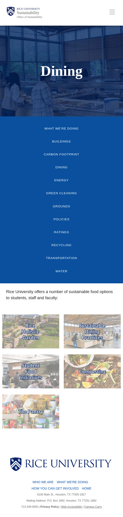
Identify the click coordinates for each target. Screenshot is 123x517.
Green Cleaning (61, 193)
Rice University (28, 8)
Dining (61, 167)
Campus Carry (93, 506)
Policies (62, 219)
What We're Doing (61, 128)
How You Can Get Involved (55, 488)
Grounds (61, 206)
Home (86, 488)
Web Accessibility (71, 506)
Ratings (61, 232)
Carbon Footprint (61, 154)
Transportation (61, 258)
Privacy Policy (49, 506)
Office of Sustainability (29, 17)
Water (62, 271)
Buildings (61, 141)
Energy (61, 180)
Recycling (61, 245)
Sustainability (28, 12)
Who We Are (43, 482)
